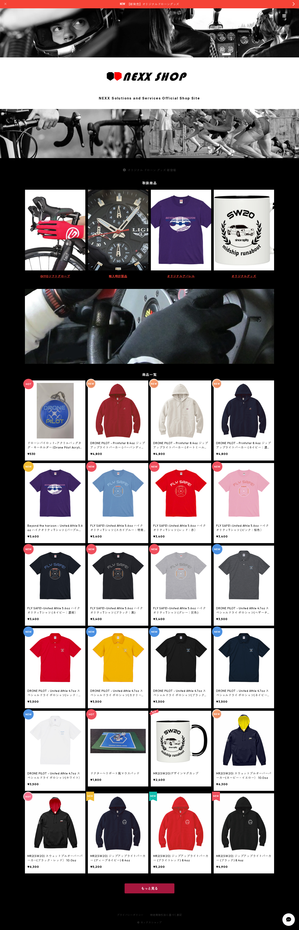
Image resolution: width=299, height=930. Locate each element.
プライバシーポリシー (130, 914)
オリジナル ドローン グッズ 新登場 (149, 170)
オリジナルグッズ (244, 276)
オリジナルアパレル (181, 276)
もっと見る (149, 888)
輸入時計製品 (118, 276)
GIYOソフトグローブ (55, 276)
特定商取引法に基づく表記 (166, 914)
